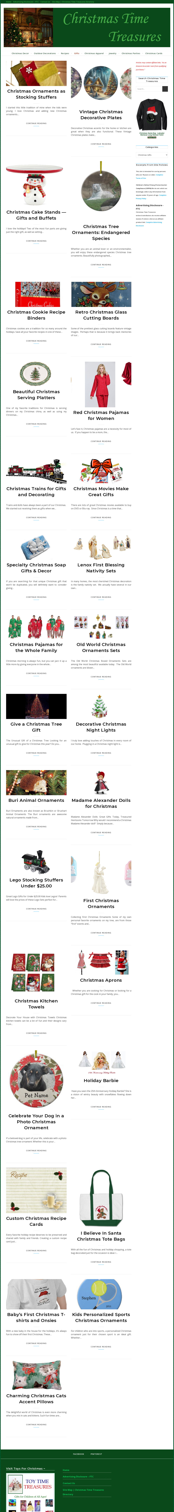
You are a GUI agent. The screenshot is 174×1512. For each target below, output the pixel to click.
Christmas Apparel (94, 53)
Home (8, 2)
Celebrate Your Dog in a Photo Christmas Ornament (36, 1121)
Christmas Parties (131, 53)
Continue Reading (36, 123)
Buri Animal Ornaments (36, 800)
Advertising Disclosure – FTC (26, 2)
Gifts (76, 53)
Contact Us (45, 2)
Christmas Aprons (101, 980)
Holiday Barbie (101, 1080)
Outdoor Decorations (45, 53)
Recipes (65, 53)
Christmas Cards (153, 53)
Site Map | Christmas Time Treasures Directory (73, 2)
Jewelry (112, 53)
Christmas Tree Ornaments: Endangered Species (101, 232)
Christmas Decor (20, 53)
